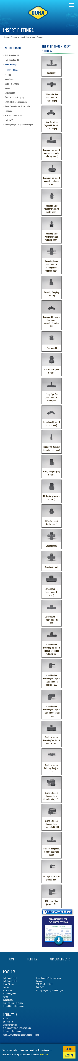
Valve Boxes (9, 79)
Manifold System (12, 83)
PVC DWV (9, 119)
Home (6, 37)
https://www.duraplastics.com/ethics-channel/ (21, 1034)
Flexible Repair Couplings (15, 97)
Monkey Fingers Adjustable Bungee (19, 124)
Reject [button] (69, 1049)
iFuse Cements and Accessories (18, 106)
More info (44, 1054)
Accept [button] (69, 1055)
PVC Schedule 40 (12, 55)
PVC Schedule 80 (12, 59)
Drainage (8, 110)
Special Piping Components (16, 101)
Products (14, 37)
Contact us (10, 1015)
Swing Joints (10, 92)
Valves (7, 88)
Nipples (8, 74)
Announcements (60, 959)
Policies (32, 959)
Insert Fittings (25, 37)
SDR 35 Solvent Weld (13, 115)
